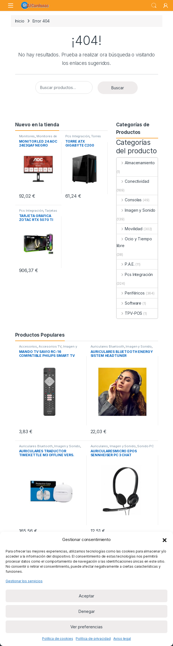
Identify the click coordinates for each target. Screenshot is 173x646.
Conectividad (133, 181)
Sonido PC (145, 446)
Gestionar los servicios (24, 581)
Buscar (154, 6)
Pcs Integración (77, 136)
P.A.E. (126, 264)
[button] (164, 539)
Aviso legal (122, 638)
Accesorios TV (50, 346)
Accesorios (28, 346)
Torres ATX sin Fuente (83, 137)
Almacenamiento (136, 162)
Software (129, 303)
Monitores (27, 136)
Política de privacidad (93, 638)
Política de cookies (57, 638)
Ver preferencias (86, 626)
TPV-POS (129, 313)
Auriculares (99, 446)
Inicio (19, 21)
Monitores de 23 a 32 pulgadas (38, 137)
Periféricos (131, 293)
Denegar (86, 611)
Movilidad (130, 228)
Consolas (129, 199)
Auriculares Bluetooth (107, 346)
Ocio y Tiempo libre (134, 242)
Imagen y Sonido (136, 210)
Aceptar (86, 596)
